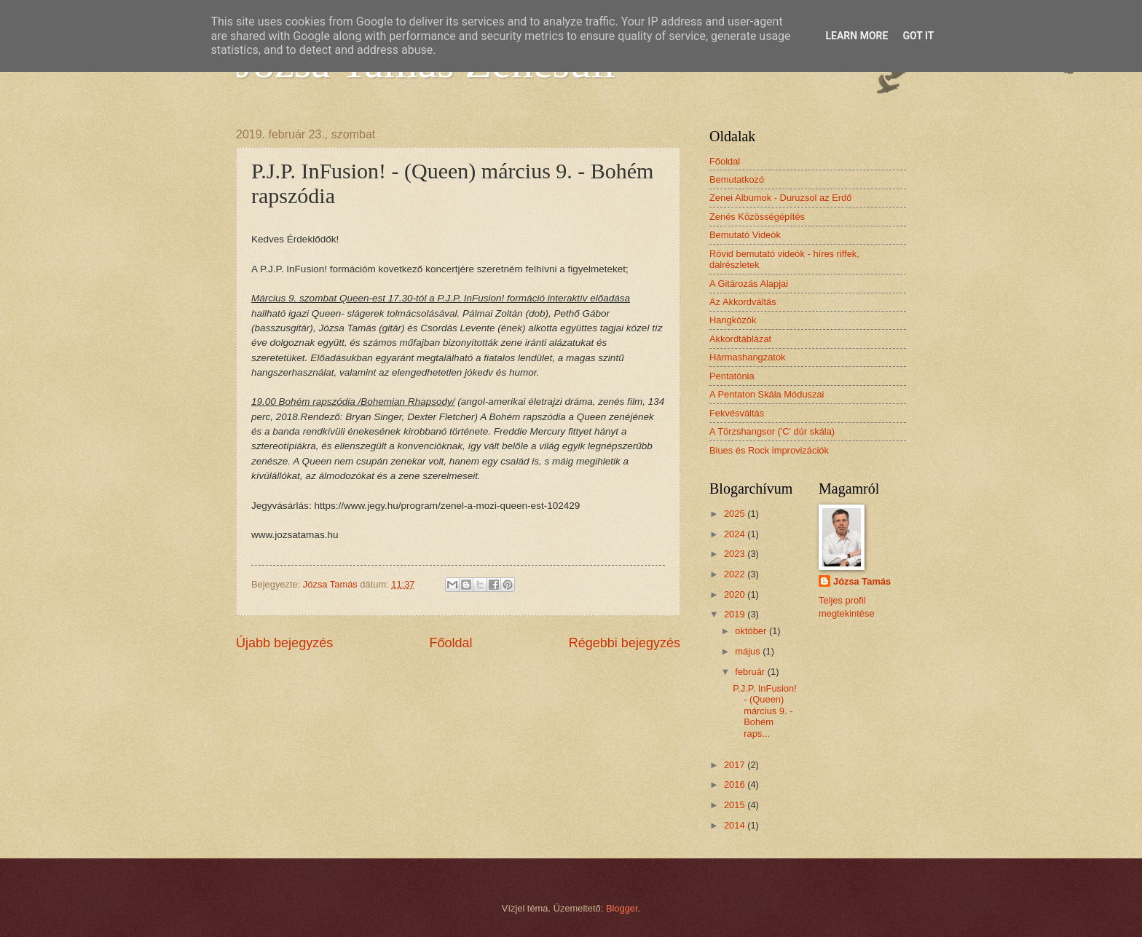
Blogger (622, 908)
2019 (735, 614)
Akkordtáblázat (740, 338)
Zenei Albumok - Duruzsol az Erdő (780, 197)
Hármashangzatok (747, 357)
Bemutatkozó (736, 179)
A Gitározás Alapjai (748, 283)
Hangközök (732, 320)
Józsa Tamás (862, 581)
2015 (735, 804)
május (749, 651)
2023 (735, 553)
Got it (918, 35)
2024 (735, 534)
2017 (735, 764)
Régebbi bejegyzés (624, 643)
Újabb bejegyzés (284, 643)
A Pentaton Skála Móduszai (766, 394)
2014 (735, 825)
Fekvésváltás (736, 413)
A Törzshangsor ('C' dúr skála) (772, 431)
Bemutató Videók (745, 234)
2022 (735, 574)
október (752, 630)
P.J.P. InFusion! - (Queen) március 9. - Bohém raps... (765, 711)
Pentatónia (732, 376)
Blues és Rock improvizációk (769, 450)
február (751, 671)
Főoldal (450, 643)
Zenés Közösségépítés (757, 216)
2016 (735, 784)
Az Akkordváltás (742, 301)
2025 (735, 513)
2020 (735, 594)
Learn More (856, 35)
